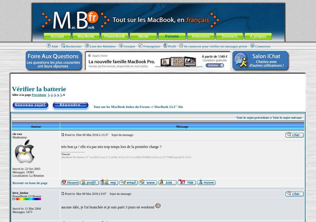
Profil (170, 46)
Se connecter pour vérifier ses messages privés (213, 46)
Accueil (57, 36)
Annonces (201, 36)
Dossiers (229, 36)
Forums (172, 36)
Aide (52, 46)
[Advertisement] (158, 76)
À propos (258, 36)
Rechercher (71, 46)
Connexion (260, 46)
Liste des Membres (100, 46)
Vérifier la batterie (39, 89)
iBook (143, 36)
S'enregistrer (149, 46)
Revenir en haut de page (29, 183)
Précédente (39, 95)
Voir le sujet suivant (287, 117)
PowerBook (114, 36)
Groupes (127, 46)
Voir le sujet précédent (252, 117)
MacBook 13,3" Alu (168, 107)
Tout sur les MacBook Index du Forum (122, 107)
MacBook (86, 36)
